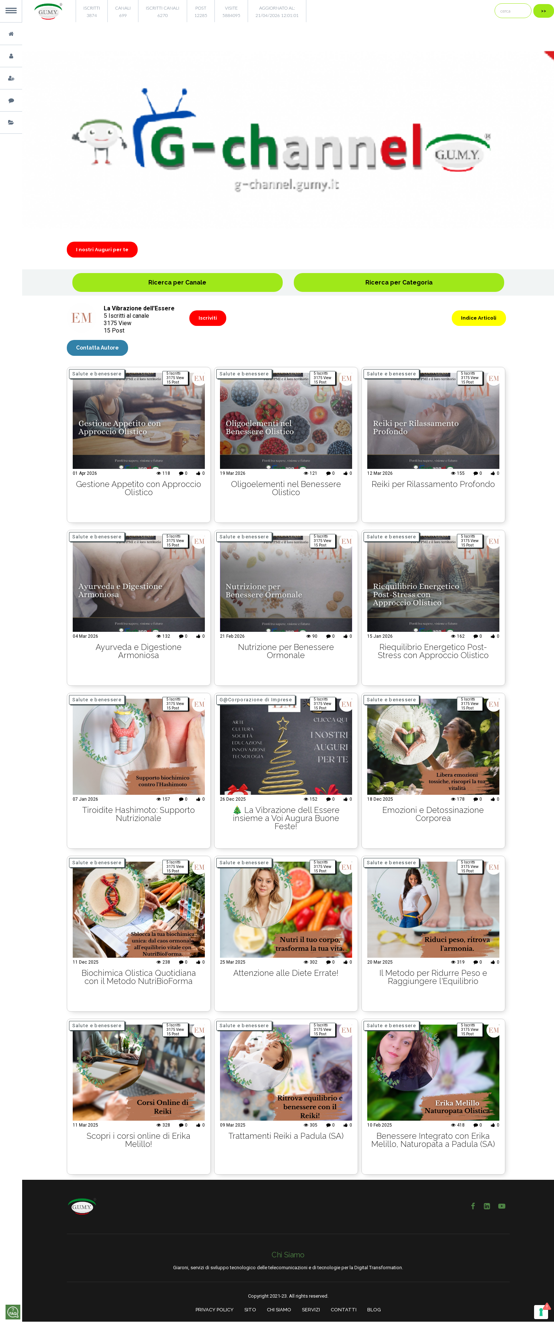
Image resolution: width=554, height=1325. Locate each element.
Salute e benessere (96, 377)
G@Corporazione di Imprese (256, 703)
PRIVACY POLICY (215, 1313)
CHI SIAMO (279, 1313)
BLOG (374, 1313)
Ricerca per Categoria (399, 284)
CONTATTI (344, 1313)
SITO (250, 1313)
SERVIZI (311, 1313)
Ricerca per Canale (177, 284)
